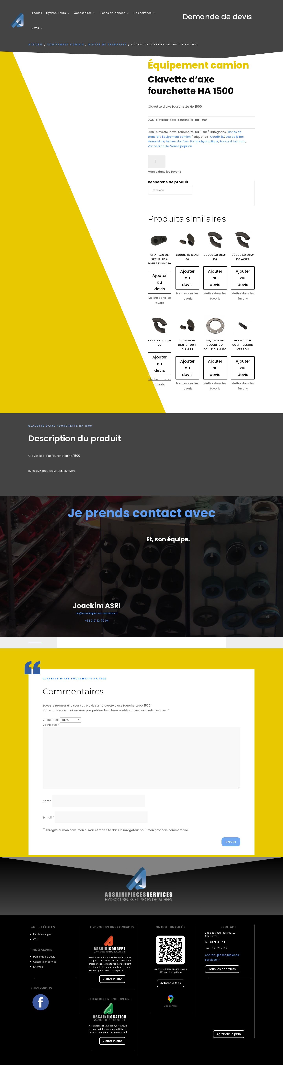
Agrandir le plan (228, 1034)
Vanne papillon (181, 146)
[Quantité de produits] (156, 161)
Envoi (231, 841)
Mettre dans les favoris (164, 172)
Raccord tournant (232, 141)
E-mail (48, 817)
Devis (35, 28)
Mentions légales (43, 934)
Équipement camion (65, 44)
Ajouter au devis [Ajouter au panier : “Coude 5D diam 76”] (159, 363)
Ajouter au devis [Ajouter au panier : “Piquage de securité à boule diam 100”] (215, 367)
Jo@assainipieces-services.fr (97, 613)
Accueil (36, 13)
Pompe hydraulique (204, 141)
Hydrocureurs (56, 13)
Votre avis (51, 725)
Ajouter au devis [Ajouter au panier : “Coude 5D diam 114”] (215, 278)
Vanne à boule (158, 146)
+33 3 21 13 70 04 (97, 621)
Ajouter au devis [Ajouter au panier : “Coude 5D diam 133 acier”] (243, 278)
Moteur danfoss (177, 141)
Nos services (142, 13)
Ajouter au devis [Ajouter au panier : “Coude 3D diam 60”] (187, 278)
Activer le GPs (170, 983)
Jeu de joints (235, 137)
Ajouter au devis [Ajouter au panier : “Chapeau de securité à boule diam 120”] (159, 282)
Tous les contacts (222, 969)
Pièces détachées (112, 13)
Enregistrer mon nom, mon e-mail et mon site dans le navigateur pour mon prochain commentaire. (117, 830)
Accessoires (83, 13)
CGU (35, 939)
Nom (47, 801)
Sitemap (38, 967)
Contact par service (44, 961)
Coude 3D (217, 137)
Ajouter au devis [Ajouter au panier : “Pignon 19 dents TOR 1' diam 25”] (187, 367)
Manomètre (156, 141)
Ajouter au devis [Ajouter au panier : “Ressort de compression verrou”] (243, 367)
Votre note (51, 719)
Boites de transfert (107, 44)
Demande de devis (44, 956)
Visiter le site (112, 979)
